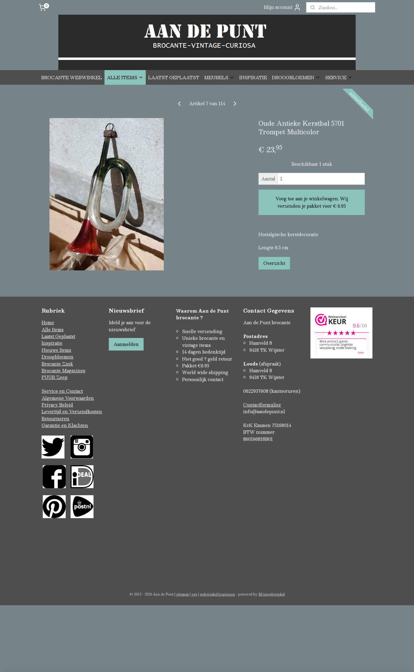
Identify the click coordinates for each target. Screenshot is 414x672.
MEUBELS (219, 77)
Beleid (66, 404)
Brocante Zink (57, 363)
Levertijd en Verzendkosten (72, 411)
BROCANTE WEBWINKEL (71, 77)
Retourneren (55, 418)
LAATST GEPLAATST (173, 77)
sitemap (182, 594)
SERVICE (339, 77)
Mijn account (282, 7)
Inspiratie (52, 343)
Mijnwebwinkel (271, 594)
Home (48, 322)
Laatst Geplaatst (58, 336)
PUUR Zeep (55, 377)
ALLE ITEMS (125, 77)
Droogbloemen (57, 356)
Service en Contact (62, 391)
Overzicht (274, 263)
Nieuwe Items (56, 350)
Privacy (50, 404)
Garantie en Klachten (65, 425)
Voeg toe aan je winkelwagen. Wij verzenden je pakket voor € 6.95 (311, 202)
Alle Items (53, 329)
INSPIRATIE (253, 77)
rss (194, 594)
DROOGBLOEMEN (296, 77)
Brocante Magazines (63, 370)
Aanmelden (126, 344)
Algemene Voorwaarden (68, 398)
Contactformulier (262, 404)
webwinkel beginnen (217, 594)
